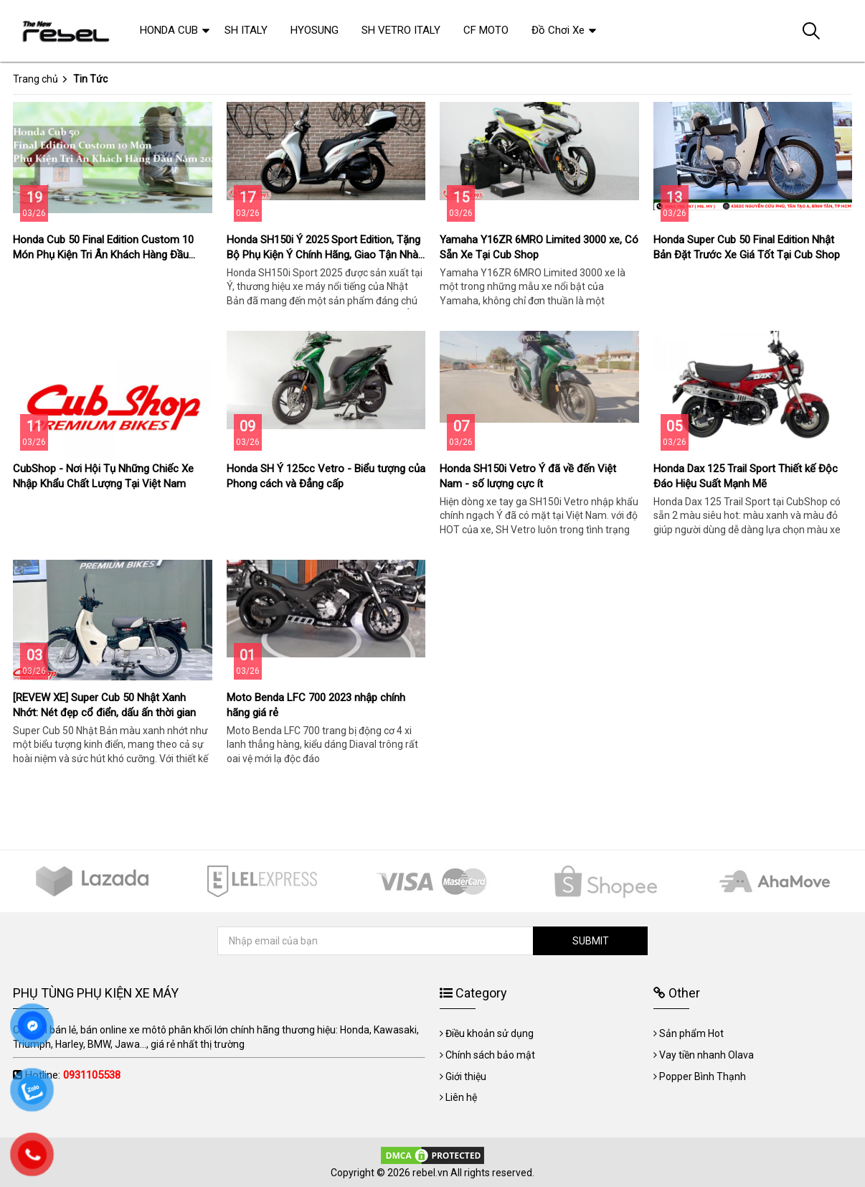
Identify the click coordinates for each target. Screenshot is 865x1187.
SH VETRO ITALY (400, 30)
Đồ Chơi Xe (558, 30)
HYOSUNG (314, 30)
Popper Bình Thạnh (702, 1076)
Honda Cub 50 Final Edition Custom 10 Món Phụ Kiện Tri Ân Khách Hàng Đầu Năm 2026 (103, 254)
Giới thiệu (465, 1076)
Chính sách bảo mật (490, 1055)
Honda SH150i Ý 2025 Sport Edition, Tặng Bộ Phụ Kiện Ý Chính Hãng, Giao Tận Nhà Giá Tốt (323, 254)
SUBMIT (590, 941)
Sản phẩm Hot (691, 1033)
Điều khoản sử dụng (489, 1033)
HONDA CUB (169, 30)
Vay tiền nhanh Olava (706, 1055)
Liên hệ (461, 1097)
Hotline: (72, 1075)
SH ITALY (246, 30)
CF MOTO (486, 30)
